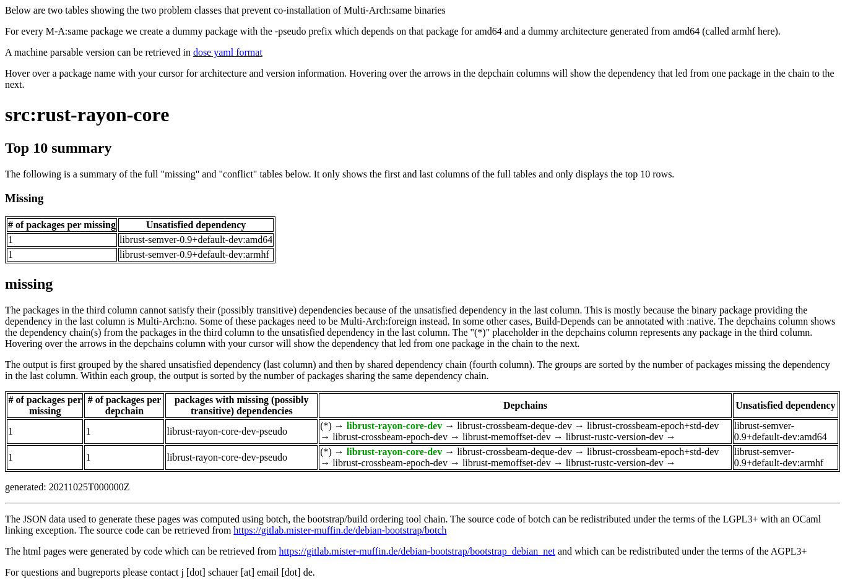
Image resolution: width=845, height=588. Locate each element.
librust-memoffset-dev (506, 437)
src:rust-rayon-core (87, 114)
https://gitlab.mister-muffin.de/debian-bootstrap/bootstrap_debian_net (417, 551)
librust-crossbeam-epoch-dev (390, 437)
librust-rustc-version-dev (615, 437)
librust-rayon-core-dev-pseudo (227, 431)
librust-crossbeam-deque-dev (514, 425)
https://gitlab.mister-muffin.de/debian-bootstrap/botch (339, 530)
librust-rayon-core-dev (394, 425)
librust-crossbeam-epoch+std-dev (653, 425)
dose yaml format (227, 52)
